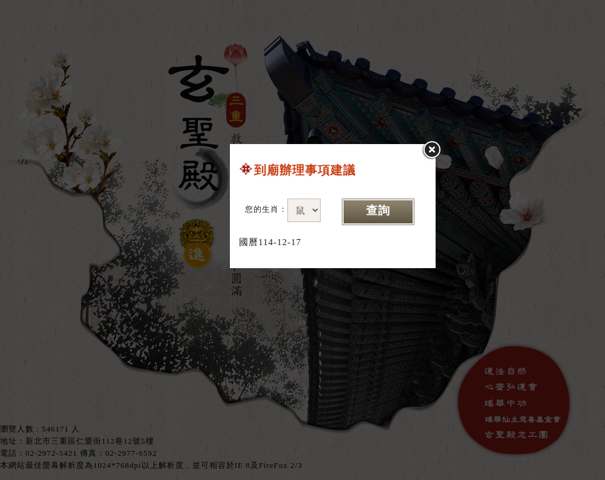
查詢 (378, 210)
